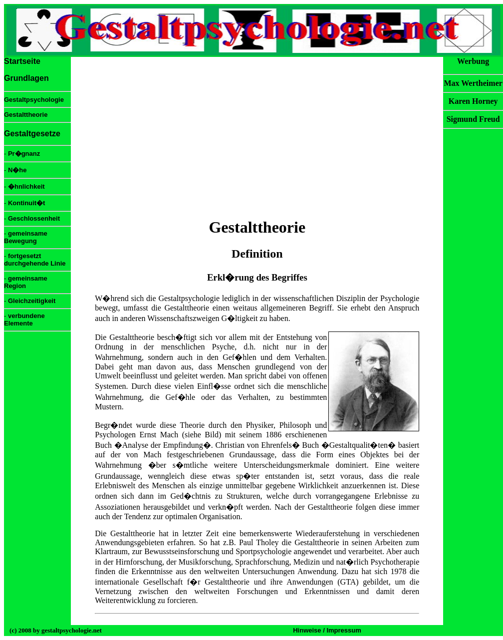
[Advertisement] (257, 137)
